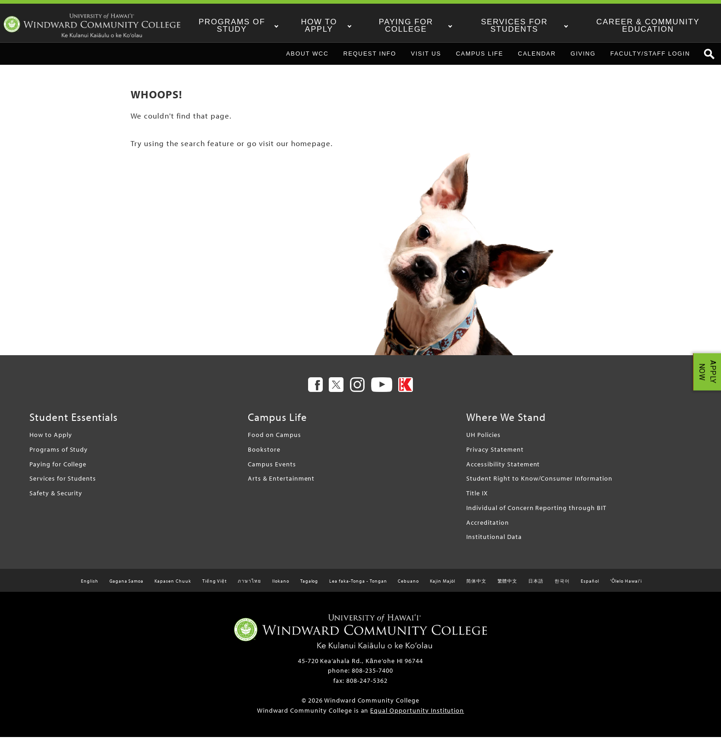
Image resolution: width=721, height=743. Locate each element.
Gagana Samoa (126, 587)
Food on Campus (274, 440)
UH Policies (483, 440)
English (89, 587)
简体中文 (476, 587)
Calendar (537, 59)
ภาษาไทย (249, 587)
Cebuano (408, 587)
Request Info (369, 59)
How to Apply (333, 25)
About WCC (307, 59)
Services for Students (523, 25)
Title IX (477, 498)
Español (590, 587)
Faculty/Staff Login (650, 59)
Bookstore (264, 455)
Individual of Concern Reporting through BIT (536, 513)
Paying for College (418, 25)
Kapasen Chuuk (172, 587)
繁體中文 (508, 587)
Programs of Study (248, 25)
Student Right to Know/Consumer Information (539, 484)
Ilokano (280, 587)
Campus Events (272, 469)
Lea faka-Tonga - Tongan (358, 587)
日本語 (536, 587)
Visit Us (426, 59)
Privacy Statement (494, 455)
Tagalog (309, 587)
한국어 (562, 587)
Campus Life (479, 59)
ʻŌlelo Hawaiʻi (626, 587)
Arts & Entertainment (281, 484)
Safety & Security (55, 498)
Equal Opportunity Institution (417, 715)
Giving (583, 59)
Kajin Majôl (442, 587)
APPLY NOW (707, 371)
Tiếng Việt (214, 587)
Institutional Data (493, 542)
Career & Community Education (651, 25)
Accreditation (487, 527)
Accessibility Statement (503, 469)
